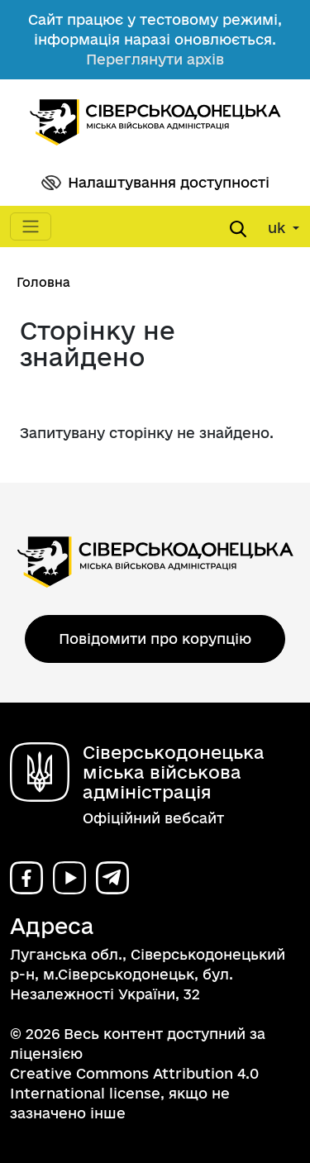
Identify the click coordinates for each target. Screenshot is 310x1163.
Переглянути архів (155, 59)
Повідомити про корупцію (155, 638)
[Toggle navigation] (30, 226)
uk (278, 228)
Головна (43, 282)
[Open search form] (238, 228)
